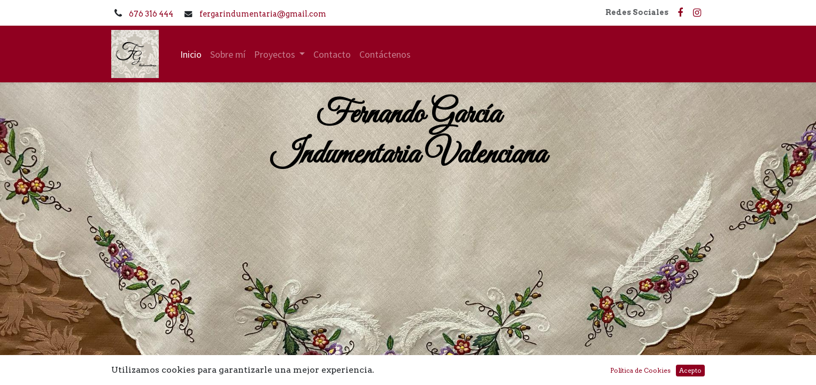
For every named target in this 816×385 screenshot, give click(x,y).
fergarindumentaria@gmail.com (262, 14)
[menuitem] (191, 54)
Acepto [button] (690, 370)
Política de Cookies (640, 370)
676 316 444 (152, 14)
